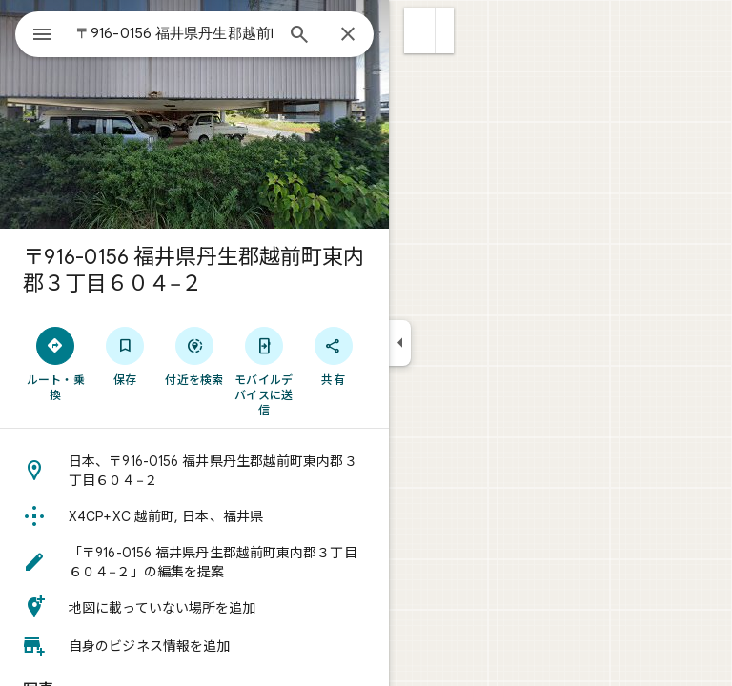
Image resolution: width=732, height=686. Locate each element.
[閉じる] (348, 35)
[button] (420, 30)
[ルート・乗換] (56, 363)
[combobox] (174, 33)
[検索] (299, 36)
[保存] (125, 355)
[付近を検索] (195, 355)
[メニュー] (42, 36)
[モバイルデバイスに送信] (263, 370)
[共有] (333, 355)
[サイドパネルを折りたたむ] (400, 343)
